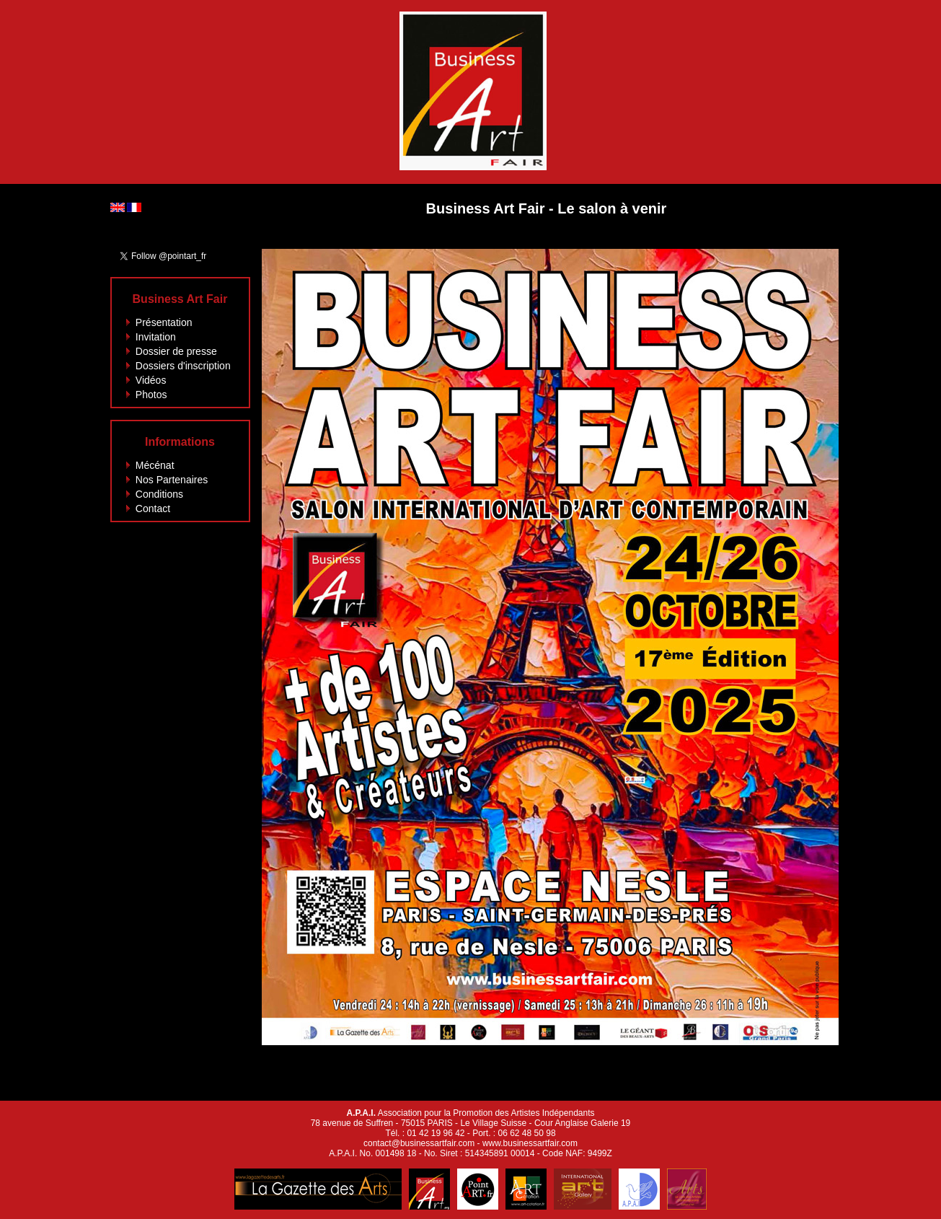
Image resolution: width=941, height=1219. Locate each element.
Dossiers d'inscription (183, 365)
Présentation (164, 322)
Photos (151, 394)
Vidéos (151, 380)
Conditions (159, 494)
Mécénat (155, 465)
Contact (153, 508)
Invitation (156, 337)
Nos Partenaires (172, 479)
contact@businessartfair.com (418, 1143)
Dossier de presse (176, 351)
